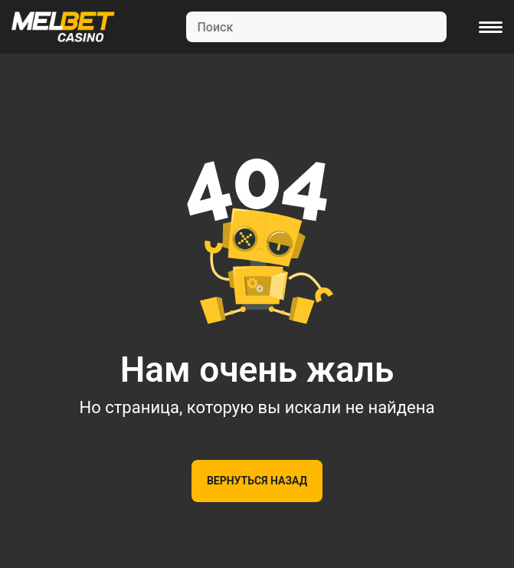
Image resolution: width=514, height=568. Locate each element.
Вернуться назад (257, 480)
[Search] (316, 26)
